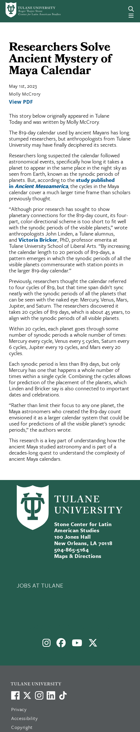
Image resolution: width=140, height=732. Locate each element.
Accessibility (24, 718)
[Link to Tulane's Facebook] (39, 695)
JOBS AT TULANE (40, 585)
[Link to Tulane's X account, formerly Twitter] (27, 695)
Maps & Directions (77, 556)
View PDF (21, 101)
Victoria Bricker (37, 239)
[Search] (131, 9)
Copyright (22, 727)
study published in (62, 183)
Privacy (19, 709)
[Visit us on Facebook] (15, 695)
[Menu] (131, 15)
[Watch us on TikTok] (63, 695)
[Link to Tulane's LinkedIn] (51, 695)
